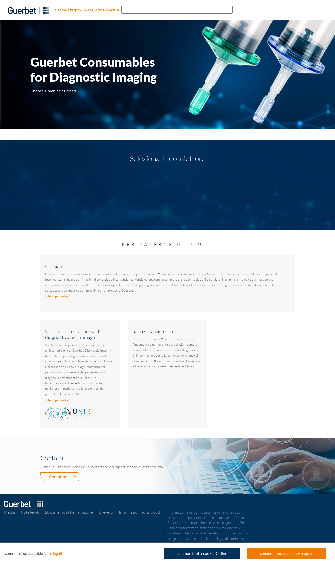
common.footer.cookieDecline (202, 553)
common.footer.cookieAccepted (287, 553)
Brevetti (106, 512)
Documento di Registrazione (69, 512)
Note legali (30, 512)
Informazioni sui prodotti (140, 512)
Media (9, 512)
